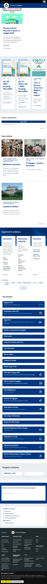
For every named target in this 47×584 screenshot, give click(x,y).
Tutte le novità (7, 48)
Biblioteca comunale (11, 164)
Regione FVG (8, 302)
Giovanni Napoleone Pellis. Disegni (16, 428)
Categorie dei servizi (17, 536)
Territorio (37, 238)
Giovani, (16, 160)
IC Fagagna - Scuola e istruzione (35, 164)
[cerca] (45, 5)
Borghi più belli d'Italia (11, 422)
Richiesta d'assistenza (28, 558)
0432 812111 (12, 515)
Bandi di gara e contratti (17, 559)
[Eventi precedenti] (2, 122)
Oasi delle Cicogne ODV (12, 372)
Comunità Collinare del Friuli (13, 342)
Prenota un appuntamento (39, 565)
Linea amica (8, 336)
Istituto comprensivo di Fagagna (15, 330)
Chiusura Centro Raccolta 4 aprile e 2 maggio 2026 (11, 30)
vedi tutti (23, 288)
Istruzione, (5, 160)
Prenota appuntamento (10, 518)
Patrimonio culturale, (12, 158)
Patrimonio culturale (22, 240)
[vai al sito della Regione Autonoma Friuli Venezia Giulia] (3, 1)
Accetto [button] (3, 581)
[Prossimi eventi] (45, 122)
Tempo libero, (11, 160)
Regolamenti (15, 564)
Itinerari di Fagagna (10, 398)
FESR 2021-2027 (10, 473)
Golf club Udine (9, 348)
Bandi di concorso (16, 560)
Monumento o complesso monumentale (11, 203)
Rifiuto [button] (8, 581)
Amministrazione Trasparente (16, 555)
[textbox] (23, 493)
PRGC (4, 78)
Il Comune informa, (38, 78)
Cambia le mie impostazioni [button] (17, 581)
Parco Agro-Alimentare (12, 416)
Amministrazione (5, 536)
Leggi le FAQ (8, 511)
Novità (37, 536)
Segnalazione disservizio (29, 561)
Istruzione (7, 238)
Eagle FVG (7, 320)
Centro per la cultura (8, 161)
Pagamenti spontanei (11, 445)
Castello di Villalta (10, 206)
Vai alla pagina (7, 102)
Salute (35, 80)
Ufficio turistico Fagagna (12, 381)
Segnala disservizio (9, 523)
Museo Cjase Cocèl (10, 366)
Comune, (5, 158)
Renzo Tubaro (8, 354)
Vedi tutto (43, 128)
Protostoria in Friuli (10, 436)
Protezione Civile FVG (11, 311)
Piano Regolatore (10, 390)
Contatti (3, 555)
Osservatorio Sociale (11, 407)
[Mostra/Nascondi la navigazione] (2, 5)
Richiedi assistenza (9, 513)
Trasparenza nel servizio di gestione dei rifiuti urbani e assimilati (29, 565)
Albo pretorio (15, 562)
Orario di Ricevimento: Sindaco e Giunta (17, 454)
